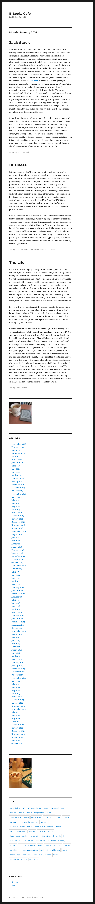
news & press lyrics (53, 845)
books (21, 813)
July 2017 (15, 572)
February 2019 (17, 516)
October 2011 (17, 737)
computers (36, 817)
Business (18, 165)
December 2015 (18, 622)
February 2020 (17, 478)
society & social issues (50, 850)
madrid (47, 249)
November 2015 (18, 625)
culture (66, 817)
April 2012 (15, 722)
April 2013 (15, 693)
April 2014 (15, 656)
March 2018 (16, 547)
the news (27, 855)
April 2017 (15, 581)
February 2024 (17, 447)
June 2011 (15, 740)
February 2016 (17, 615)
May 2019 (15, 506)
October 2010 (17, 743)
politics (13, 850)
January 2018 (17, 553)
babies (13, 813)
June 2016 (15, 603)
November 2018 (18, 525)
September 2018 (18, 531)
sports (65, 850)
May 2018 (15, 541)
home (42, 249)
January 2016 (17, 619)
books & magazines (35, 813)
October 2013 (17, 675)
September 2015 (18, 631)
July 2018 (15, 537)
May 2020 (15, 472)
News (13, 885)
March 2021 (16, 459)
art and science (34, 808)
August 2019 (16, 497)
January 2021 (17, 463)
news (53, 249)
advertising (15, 808)
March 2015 (16, 650)
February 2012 (17, 725)
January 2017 (17, 590)
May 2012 (15, 718)
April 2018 (15, 544)
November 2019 (18, 488)
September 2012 (18, 709)
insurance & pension (19, 836)
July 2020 (15, 466)
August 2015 (16, 634)
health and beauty (18, 831)
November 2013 (18, 672)
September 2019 (18, 494)
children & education (19, 817)
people (67, 845)
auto (46, 808)
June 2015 (15, 640)
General (26, 152)
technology (15, 855)
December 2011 (18, 731)
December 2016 (18, 594)
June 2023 (15, 450)
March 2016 (16, 612)
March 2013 (16, 697)
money (13, 845)
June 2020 (15, 469)
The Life (17, 262)
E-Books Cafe (20, 13)
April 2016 (15, 609)
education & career (30, 822)
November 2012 (18, 706)
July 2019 (15, 500)
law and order (16, 841)
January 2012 (17, 728)
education (14, 822)
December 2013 (18, 668)
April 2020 (16, 475)
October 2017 (17, 562)
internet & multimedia (51, 836)
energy (44, 822)
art (24, 808)
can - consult (34, 249)
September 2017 (18, 566)
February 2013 (17, 700)
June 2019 (15, 503)
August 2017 (16, 569)
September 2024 (18, 444)
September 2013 (18, 678)
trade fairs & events (42, 855)
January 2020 (17, 481)
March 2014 (16, 659)
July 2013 (15, 684)
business (50, 813)
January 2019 (17, 519)
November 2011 (18, 734)
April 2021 (15, 456)
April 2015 (15, 647)
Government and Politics (21, 827)
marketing (40, 841)
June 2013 (15, 687)
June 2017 (15, 575)
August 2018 (16, 534)
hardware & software (44, 827)
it (63, 836)
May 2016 (15, 606)
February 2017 (17, 587)
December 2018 (18, 522)
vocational (34, 859)
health (58, 827)
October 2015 (17, 628)
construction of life (52, 817)
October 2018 (17, 528)
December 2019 (18, 484)
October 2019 (17, 491)
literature (29, 841)
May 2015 (15, 644)
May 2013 (15, 690)
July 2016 (15, 600)
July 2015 (15, 637)
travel (55, 855)
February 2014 (17, 662)
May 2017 (15, 578)
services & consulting (28, 850)
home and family (45, 831)
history (32, 831)
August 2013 (16, 681)
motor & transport (27, 845)
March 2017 (16, 584)
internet (34, 836)
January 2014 (17, 665)
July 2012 (15, 712)
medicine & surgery (56, 841)
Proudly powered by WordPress (32, 897)
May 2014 (15, 653)
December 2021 (18, 453)
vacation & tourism (18, 859)
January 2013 (17, 703)
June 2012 (15, 715)
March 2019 (16, 512)
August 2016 (16, 597)
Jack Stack (19, 42)
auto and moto (57, 808)
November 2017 (18, 559)
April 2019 (15, 509)
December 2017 (18, 556)
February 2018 (17, 550)
